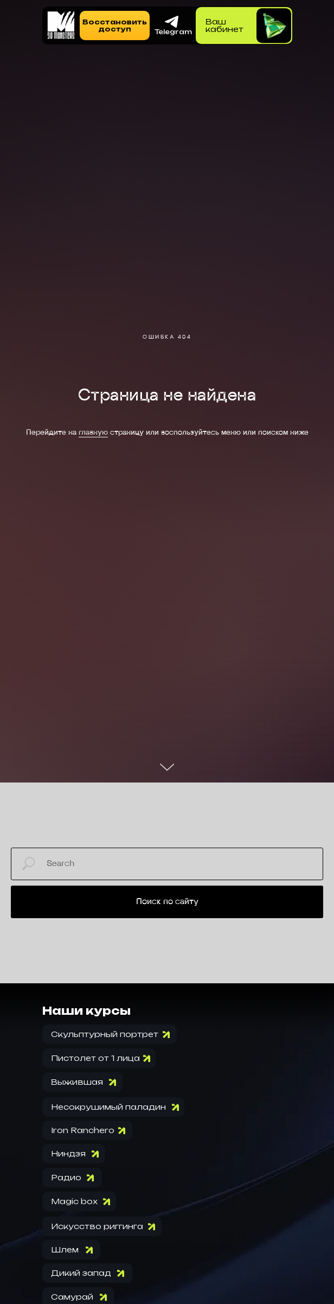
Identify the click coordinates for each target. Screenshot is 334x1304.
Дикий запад (81, 1272)
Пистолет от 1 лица (95, 1058)
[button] (115, 25)
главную (93, 433)
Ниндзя (68, 1153)
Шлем (65, 1249)
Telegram (173, 32)
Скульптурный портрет (104, 1034)
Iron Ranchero (82, 1130)
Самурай (72, 1296)
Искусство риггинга (97, 1226)
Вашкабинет (224, 25)
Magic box (74, 1201)
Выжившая (77, 1081)
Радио (66, 1177)
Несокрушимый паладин (108, 1106)
